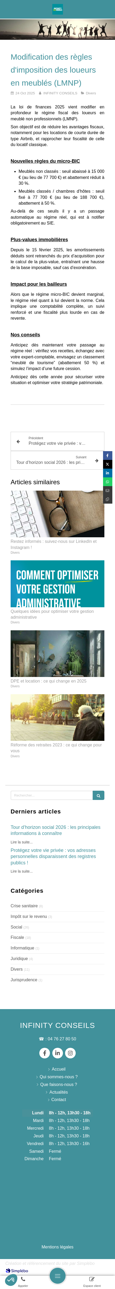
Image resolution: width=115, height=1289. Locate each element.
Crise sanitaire (24, 906)
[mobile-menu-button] (57, 1275)
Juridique (19, 958)
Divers (17, 969)
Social (16, 927)
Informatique (22, 948)
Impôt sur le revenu (29, 916)
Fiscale (17, 937)
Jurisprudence (24, 980)
